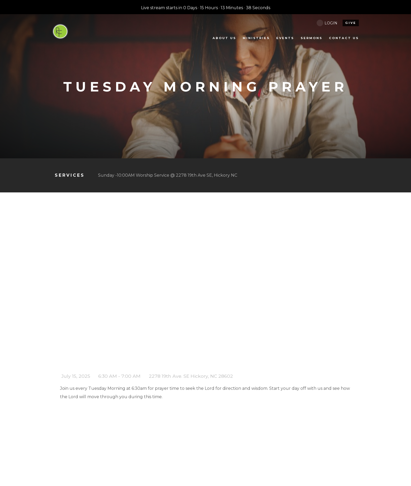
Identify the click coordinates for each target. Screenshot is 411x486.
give (350, 23)
